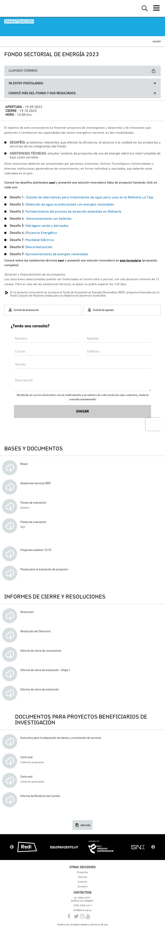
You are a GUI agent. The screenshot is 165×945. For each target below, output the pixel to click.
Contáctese (82, 892)
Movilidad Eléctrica (39, 240)
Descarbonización (39, 247)
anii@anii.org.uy (82, 910)
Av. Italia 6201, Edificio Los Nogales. (82, 899)
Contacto (82, 886)
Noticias (82, 876)
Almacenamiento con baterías (49, 218)
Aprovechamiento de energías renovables (56, 254)
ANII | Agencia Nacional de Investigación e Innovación (23, 8)
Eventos (82, 881)
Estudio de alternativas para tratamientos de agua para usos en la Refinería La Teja (89, 197)
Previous (12, 847)
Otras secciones (82, 867)
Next (153, 847)
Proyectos (82, 872)
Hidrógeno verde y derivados (47, 225)
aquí (52, 182)
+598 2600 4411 (82, 905)
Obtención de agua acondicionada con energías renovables (69, 204)
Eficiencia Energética (41, 233)
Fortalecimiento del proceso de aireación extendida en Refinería (73, 211)
